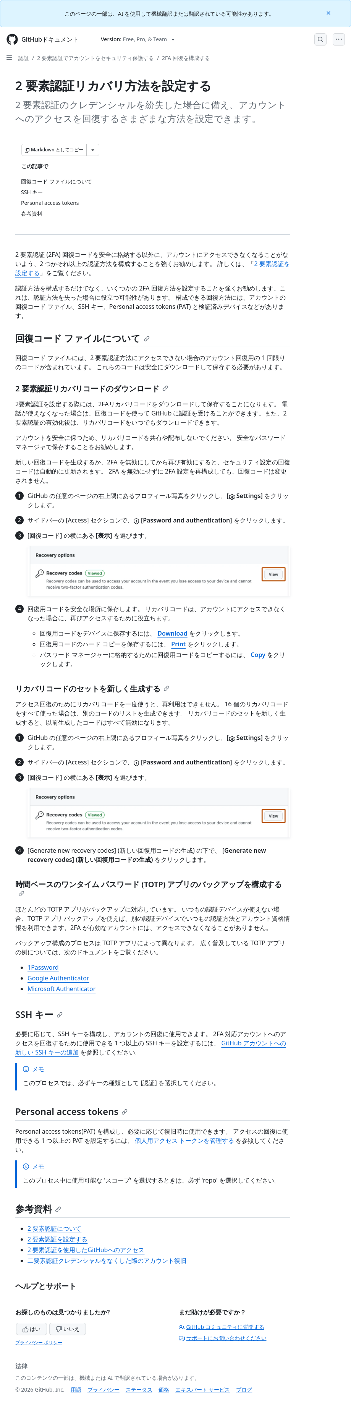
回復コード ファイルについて (82, 338)
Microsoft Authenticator (61, 989)
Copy (258, 655)
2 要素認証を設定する (57, 1239)
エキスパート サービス (202, 1389)
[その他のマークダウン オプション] (92, 150)
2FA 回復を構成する (186, 58)
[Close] (329, 12)
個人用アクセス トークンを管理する (184, 1140)
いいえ (67, 1328)
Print (178, 644)
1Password (43, 967)
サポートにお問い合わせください (223, 1338)
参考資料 (38, 1208)
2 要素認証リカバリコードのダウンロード (91, 388)
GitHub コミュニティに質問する (221, 1326)
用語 (76, 1389)
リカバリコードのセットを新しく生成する (92, 688)
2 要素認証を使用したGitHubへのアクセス (85, 1250)
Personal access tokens (71, 1111)
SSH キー (39, 1014)
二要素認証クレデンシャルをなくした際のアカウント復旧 (106, 1260)
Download (172, 633)
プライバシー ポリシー (38, 1342)
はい (32, 1328)
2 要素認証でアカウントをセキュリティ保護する (95, 58)
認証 (23, 58)
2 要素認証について (54, 1228)
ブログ (244, 1389)
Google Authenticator (58, 978)
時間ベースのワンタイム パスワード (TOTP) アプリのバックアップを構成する (148, 888)
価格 (164, 1389)
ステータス (139, 1389)
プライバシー (103, 1389)
